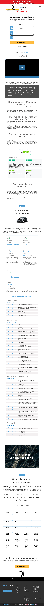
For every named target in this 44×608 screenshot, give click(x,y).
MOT (25, 587)
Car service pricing (27, 597)
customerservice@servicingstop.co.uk (37, 593)
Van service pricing (27, 598)
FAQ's (25, 590)
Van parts (17, 592)
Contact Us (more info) (37, 591)
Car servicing (18, 589)
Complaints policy (27, 591)
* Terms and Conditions (26, 592)
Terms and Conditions (32, 80)
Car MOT (17, 587)
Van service (17, 591)
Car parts (17, 588)
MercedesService (7, 511)
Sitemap (25, 599)
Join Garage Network (27, 600)
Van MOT (17, 590)
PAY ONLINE (5, 604)
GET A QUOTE (7, 590)
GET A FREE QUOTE (22, 42)
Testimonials (26, 596)
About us (25, 588)
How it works (26, 589)
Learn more (26, 52)
